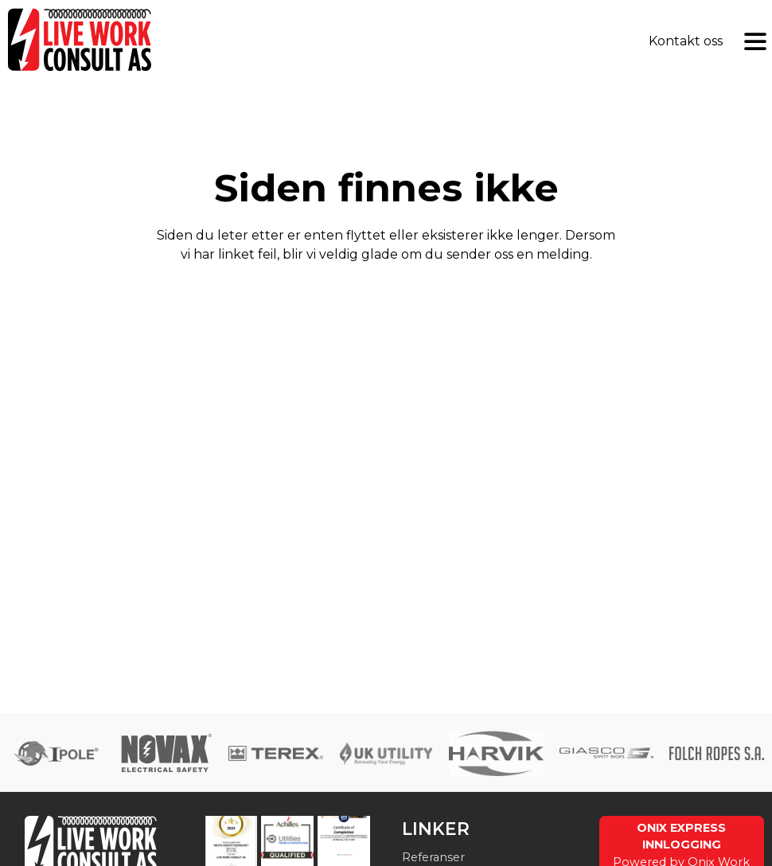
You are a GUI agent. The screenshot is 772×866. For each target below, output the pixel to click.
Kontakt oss (686, 41)
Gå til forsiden (386, 340)
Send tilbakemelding (386, 295)
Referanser (433, 857)
